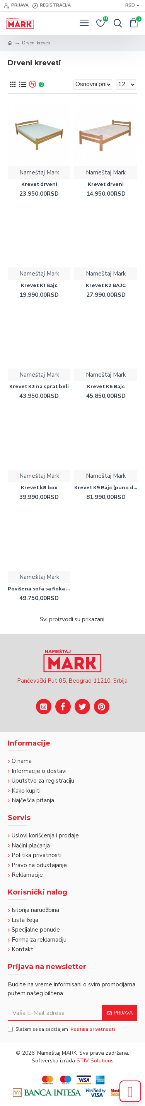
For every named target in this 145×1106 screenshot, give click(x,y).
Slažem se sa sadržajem (62, 1029)
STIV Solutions (95, 1060)
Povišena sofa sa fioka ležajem (39, 589)
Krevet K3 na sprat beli (39, 386)
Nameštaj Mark (39, 172)
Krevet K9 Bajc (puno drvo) (105, 487)
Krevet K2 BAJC (106, 285)
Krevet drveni (39, 184)
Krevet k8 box (39, 487)
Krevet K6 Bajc (106, 386)
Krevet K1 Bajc (39, 285)
